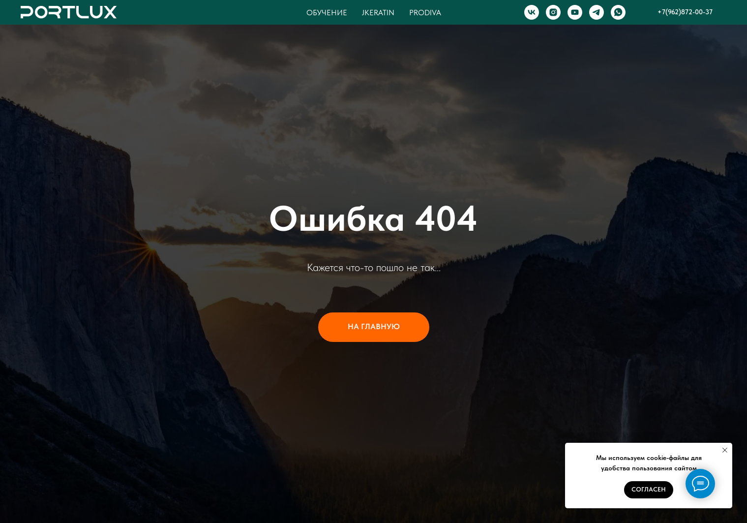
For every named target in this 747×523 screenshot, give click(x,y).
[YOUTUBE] (575, 12)
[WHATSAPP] (618, 12)
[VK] (531, 12)
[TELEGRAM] (596, 12)
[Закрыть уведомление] (725, 450)
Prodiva (425, 12)
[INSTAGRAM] (553, 12)
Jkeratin (378, 12)
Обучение (326, 12)
